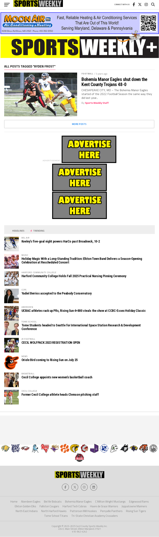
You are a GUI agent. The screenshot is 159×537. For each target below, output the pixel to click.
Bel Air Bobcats (53, 502)
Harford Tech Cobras (75, 506)
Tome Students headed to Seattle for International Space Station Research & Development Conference (81, 327)
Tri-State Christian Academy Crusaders (94, 516)
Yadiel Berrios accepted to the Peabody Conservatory (57, 293)
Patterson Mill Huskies (83, 511)
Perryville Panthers (111, 511)
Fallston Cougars (49, 506)
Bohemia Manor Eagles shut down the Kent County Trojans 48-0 (114, 82)
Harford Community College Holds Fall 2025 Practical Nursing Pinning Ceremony (74, 276)
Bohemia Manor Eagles (78, 502)
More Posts (79, 124)
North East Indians (27, 511)
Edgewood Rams (139, 502)
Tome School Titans (56, 516)
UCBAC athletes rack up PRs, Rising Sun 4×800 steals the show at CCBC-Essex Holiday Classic (84, 311)
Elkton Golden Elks (25, 506)
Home (14, 502)
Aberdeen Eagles (30, 502)
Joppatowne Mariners (134, 506)
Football (87, 73)
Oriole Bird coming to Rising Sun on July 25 (50, 360)
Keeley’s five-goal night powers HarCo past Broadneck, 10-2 (61, 241)
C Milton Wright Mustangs (110, 502)
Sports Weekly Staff (97, 103)
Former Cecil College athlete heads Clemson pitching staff (60, 394)
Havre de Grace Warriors (104, 506)
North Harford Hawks (54, 511)
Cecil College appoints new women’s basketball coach (57, 377)
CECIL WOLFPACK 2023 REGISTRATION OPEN (51, 342)
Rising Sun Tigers (136, 511)
